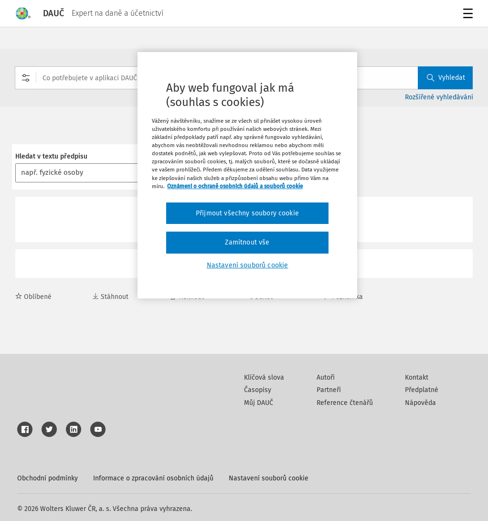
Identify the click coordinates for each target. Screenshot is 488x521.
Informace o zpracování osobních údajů (153, 478)
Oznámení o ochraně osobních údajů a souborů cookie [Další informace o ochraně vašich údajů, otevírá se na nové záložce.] (235, 186)
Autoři (326, 377)
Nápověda (420, 403)
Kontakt (416, 377)
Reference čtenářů (345, 403)
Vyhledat (446, 78)
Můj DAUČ (258, 403)
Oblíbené (33, 297)
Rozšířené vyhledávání (439, 97)
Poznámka (343, 297)
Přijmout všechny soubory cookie (247, 213)
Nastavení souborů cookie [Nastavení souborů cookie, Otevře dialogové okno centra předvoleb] (247, 265)
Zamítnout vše (247, 242)
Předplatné (421, 390)
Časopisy (257, 390)
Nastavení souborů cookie (268, 478)
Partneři (329, 390)
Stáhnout (110, 297)
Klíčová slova (264, 377)
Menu (466, 15)
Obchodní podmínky (47, 478)
